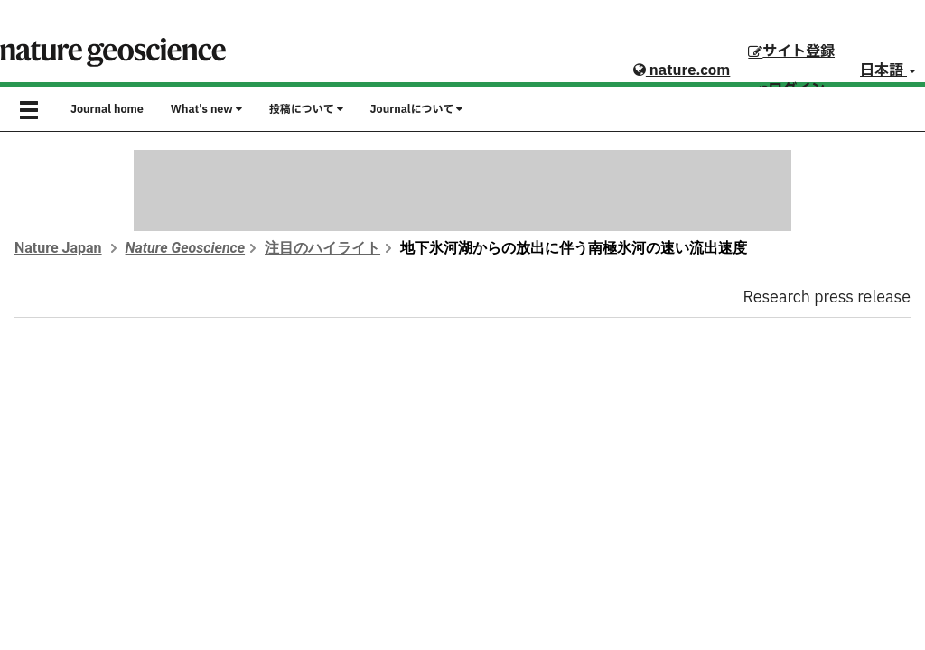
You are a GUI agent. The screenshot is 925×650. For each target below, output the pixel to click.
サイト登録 (791, 51)
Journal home (107, 109)
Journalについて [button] (416, 109)
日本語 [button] (888, 70)
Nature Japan (58, 247)
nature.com (681, 70)
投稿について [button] (306, 109)
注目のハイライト (322, 247)
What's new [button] (206, 109)
